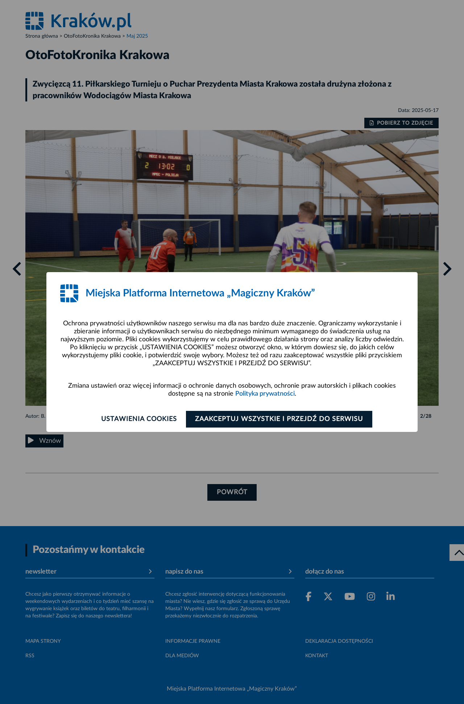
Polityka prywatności (265, 394)
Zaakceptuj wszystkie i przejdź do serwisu (280, 419)
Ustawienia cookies (138, 419)
